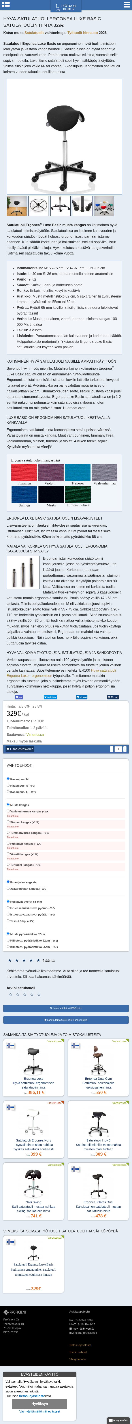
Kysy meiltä (118, 1420)
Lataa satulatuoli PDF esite (66, 1008)
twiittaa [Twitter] (50, 697)
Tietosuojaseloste (80, 1345)
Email (113, 697)
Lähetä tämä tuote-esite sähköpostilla (66, 1020)
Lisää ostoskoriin (20, 749)
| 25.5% (30, 706)
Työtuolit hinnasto (83, 33)
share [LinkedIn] (82, 697)
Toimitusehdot (78, 1352)
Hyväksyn (40, 1404)
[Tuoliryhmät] (6, 7)
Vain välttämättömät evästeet (39, 1411)
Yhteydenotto (77, 1359)
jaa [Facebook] (19, 697)
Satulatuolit (34, 33)
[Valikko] (127, 7)
